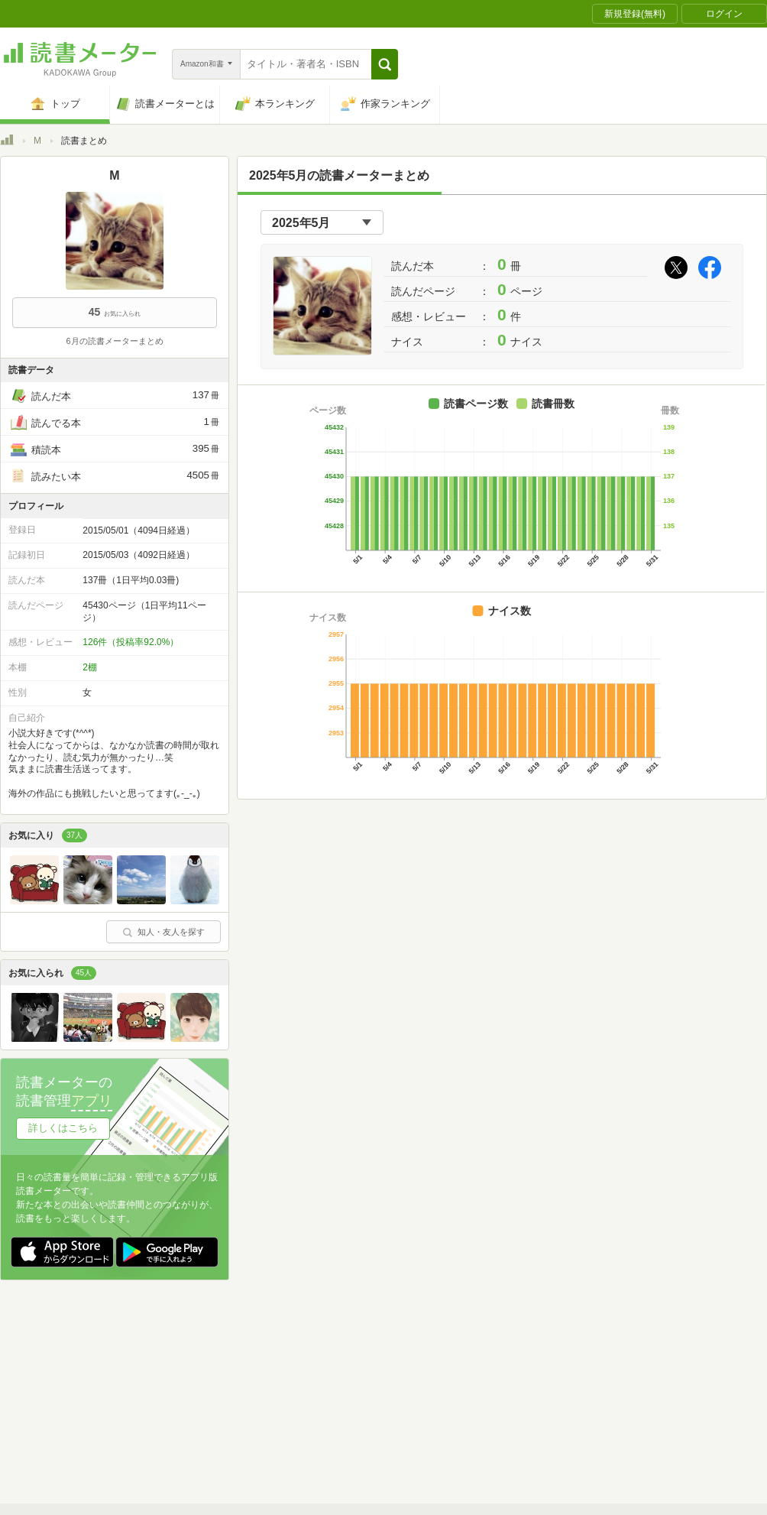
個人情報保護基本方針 (292, 1389)
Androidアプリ (214, 1437)
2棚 (90, 667)
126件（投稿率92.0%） (131, 642)
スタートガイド (315, 1366)
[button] (384, 64)
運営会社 (203, 1389)
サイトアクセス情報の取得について (616, 1389)
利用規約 (389, 1366)
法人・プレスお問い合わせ (344, 1413)
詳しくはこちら (63, 1128)
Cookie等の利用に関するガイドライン (440, 1389)
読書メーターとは (221, 1366)
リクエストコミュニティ (473, 1413)
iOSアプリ (289, 1437)
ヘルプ (198, 1413)
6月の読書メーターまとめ (114, 340)
